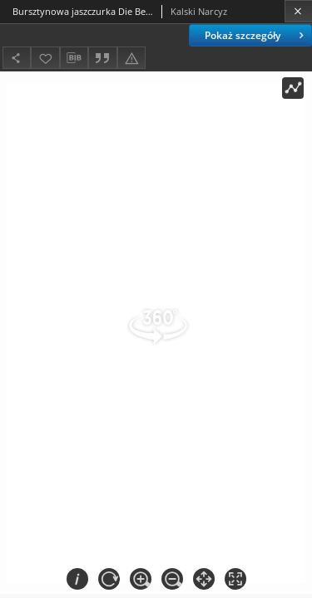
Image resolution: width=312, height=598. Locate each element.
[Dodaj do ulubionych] (45, 58)
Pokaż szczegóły (256, 35)
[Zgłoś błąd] (131, 58)
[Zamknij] (298, 11)
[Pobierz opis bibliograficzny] (74, 58)
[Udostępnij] (16, 58)
